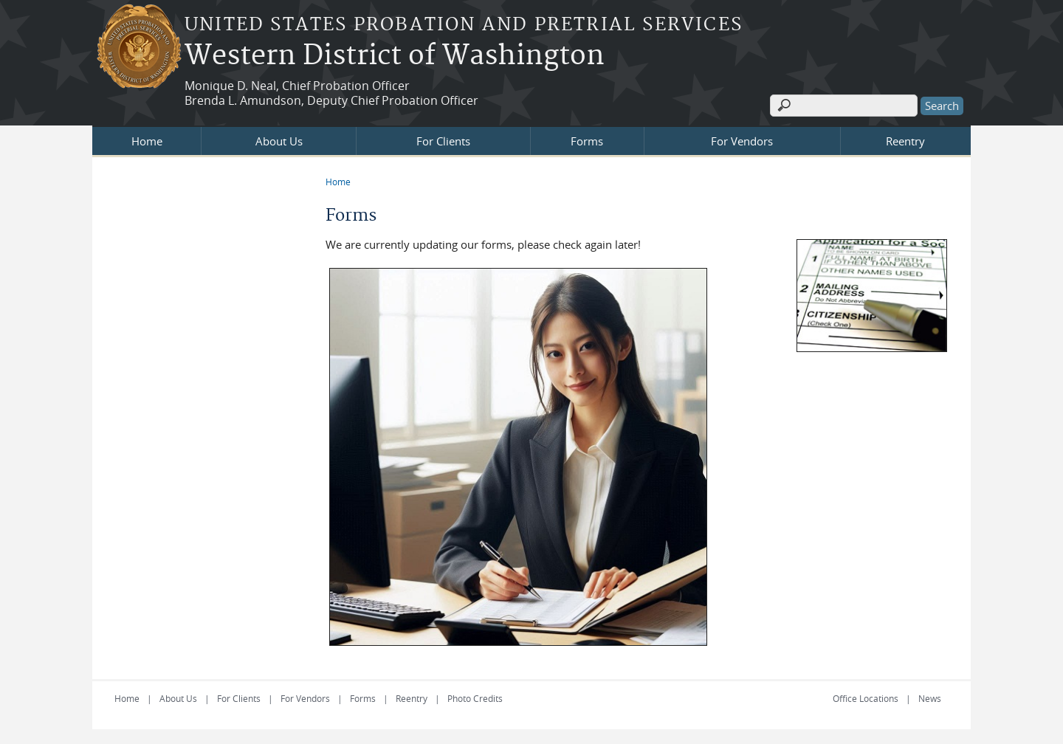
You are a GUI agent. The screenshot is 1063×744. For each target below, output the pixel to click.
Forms (587, 141)
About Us (279, 141)
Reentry (905, 141)
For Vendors (742, 141)
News (929, 698)
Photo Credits (475, 698)
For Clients (443, 141)
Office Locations (865, 698)
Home (146, 141)
